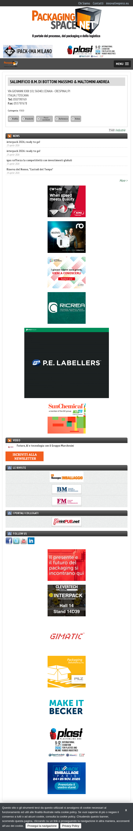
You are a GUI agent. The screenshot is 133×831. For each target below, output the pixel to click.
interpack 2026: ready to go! (23, 151)
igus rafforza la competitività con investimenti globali (39, 160)
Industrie (120, 130)
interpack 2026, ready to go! (23, 142)
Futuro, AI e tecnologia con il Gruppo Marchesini (39, 445)
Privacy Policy (70, 825)
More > (123, 180)
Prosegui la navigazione (42, 825)
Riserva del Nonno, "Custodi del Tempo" (30, 169)
